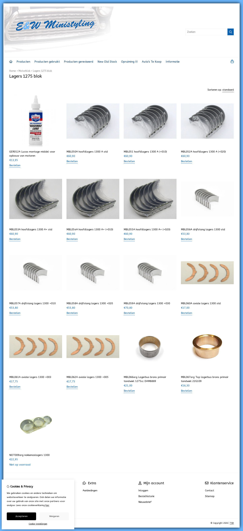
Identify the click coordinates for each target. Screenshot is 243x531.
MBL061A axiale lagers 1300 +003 (30, 377)
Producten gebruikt (47, 61)
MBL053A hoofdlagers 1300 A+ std (30, 229)
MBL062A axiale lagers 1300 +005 (87, 377)
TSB (232, 523)
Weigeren (54, 516)
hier (47, 505)
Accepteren (22, 516)
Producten (23, 61)
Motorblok (24, 71)
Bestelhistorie (146, 496)
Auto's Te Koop (151, 61)
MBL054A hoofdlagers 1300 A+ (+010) (89, 229)
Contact (209, 490)
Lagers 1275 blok (42, 71)
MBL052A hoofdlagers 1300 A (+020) (203, 151)
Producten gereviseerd (78, 61)
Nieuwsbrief (145, 502)
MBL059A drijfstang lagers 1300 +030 (147, 303)
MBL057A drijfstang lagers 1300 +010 (32, 303)
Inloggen (143, 490)
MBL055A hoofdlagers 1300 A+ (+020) (147, 229)
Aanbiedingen (90, 490)
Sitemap (209, 496)
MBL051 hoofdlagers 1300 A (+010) (145, 151)
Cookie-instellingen (38, 524)
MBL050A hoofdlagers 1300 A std (87, 151)
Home (12, 71)
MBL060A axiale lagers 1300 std (201, 303)
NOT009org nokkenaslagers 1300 (29, 455)
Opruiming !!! (129, 61)
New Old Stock (107, 61)
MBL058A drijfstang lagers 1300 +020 (89, 303)
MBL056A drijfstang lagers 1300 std (203, 229)
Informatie (173, 61)
